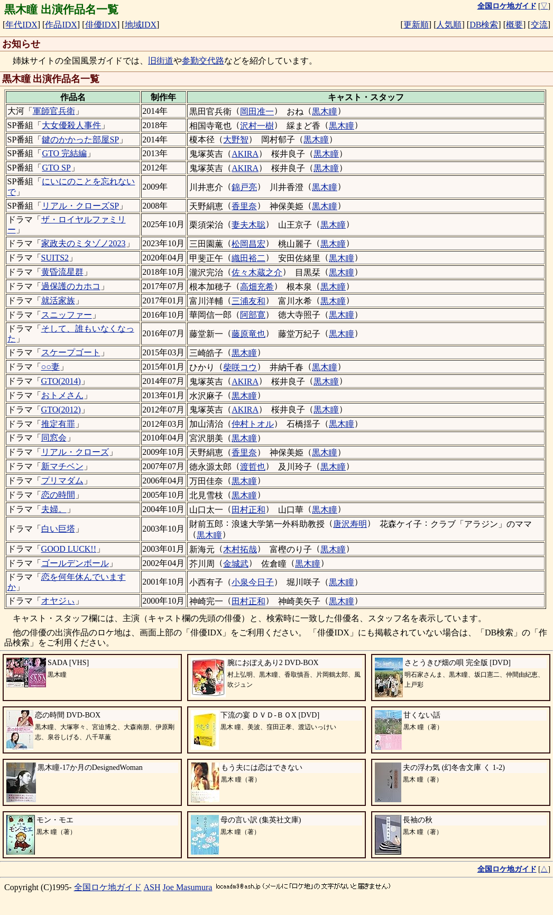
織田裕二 (248, 258)
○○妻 (50, 366)
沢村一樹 (257, 125)
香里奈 (244, 206)
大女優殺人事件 (71, 125)
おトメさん (62, 395)
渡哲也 (252, 466)
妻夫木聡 (248, 224)
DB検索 (483, 24)
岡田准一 (257, 111)
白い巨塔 (58, 528)
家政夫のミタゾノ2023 (83, 243)
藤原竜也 (248, 333)
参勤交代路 (203, 60)
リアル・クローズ (75, 451)
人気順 (449, 24)
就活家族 (58, 300)
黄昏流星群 (62, 271)
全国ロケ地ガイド (108, 887)
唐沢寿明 (350, 523)
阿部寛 (252, 314)
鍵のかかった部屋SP (80, 139)
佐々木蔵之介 (257, 272)
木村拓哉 (240, 549)
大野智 (235, 139)
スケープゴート (70, 352)
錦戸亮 (244, 187)
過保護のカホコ (70, 286)
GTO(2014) (61, 380)
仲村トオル (253, 423)
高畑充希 (257, 286)
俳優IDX (101, 24)
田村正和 (248, 509)
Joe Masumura (188, 887)
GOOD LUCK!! (68, 548)
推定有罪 (58, 423)
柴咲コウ (240, 367)
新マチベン (62, 466)
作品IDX (61, 24)
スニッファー (66, 314)
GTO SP (56, 167)
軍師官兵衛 (54, 110)
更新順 (416, 24)
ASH (152, 887)
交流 (539, 24)
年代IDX (21, 24)
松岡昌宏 (248, 243)
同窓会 (54, 437)
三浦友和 (248, 301)
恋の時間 (58, 494)
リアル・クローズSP (80, 205)
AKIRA (245, 153)
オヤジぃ (58, 600)
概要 (514, 24)
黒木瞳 (324, 111)
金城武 (235, 563)
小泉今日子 (253, 582)
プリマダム (62, 480)
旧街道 (160, 60)
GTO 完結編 (64, 153)
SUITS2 (55, 257)
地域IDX (140, 24)
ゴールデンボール (75, 563)
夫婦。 (54, 509)
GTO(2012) (61, 409)
